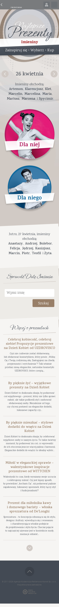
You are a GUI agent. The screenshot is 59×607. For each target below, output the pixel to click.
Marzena (28, 99)
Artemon (16, 89)
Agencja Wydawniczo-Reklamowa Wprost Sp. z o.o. (35, 582)
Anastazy (15, 243)
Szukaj (43, 303)
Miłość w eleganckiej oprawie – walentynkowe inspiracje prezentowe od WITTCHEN (29, 467)
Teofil (36, 253)
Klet (48, 89)
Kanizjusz (42, 248)
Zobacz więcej (29, 548)
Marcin (14, 253)
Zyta (48, 253)
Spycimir (46, 99)
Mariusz (13, 99)
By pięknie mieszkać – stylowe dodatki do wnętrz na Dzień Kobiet (29, 427)
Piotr (26, 253)
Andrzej (31, 243)
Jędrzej (27, 248)
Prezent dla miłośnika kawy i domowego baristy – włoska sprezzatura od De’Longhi (29, 507)
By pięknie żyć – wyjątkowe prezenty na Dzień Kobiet (29, 385)
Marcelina (32, 94)
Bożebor (45, 243)
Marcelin (15, 94)
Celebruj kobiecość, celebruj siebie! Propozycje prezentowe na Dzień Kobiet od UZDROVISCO (29, 344)
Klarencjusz (34, 89)
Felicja (15, 248)
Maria (47, 94)
